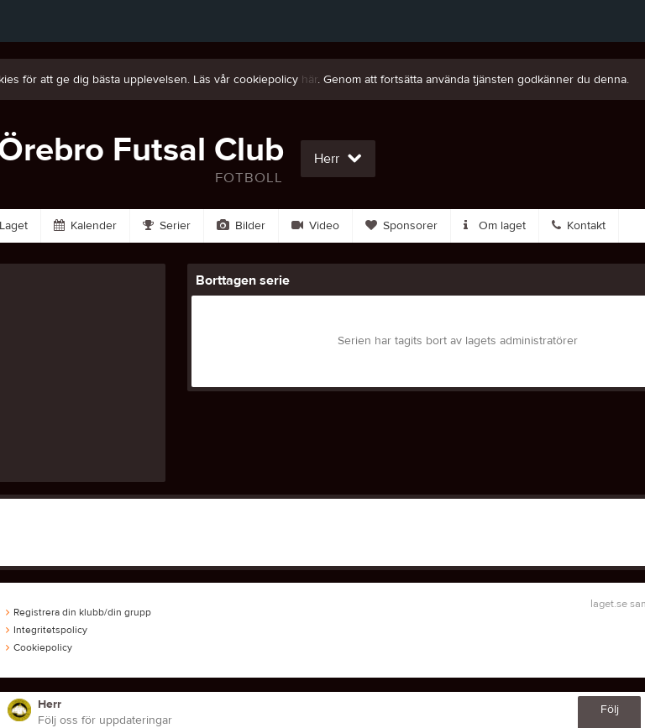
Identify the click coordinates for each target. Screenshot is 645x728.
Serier (167, 225)
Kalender (85, 225)
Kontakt (579, 225)
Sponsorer (401, 225)
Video (315, 225)
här (309, 79)
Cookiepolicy (39, 647)
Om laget (495, 225)
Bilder (241, 225)
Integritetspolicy (46, 629)
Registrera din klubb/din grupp (78, 612)
